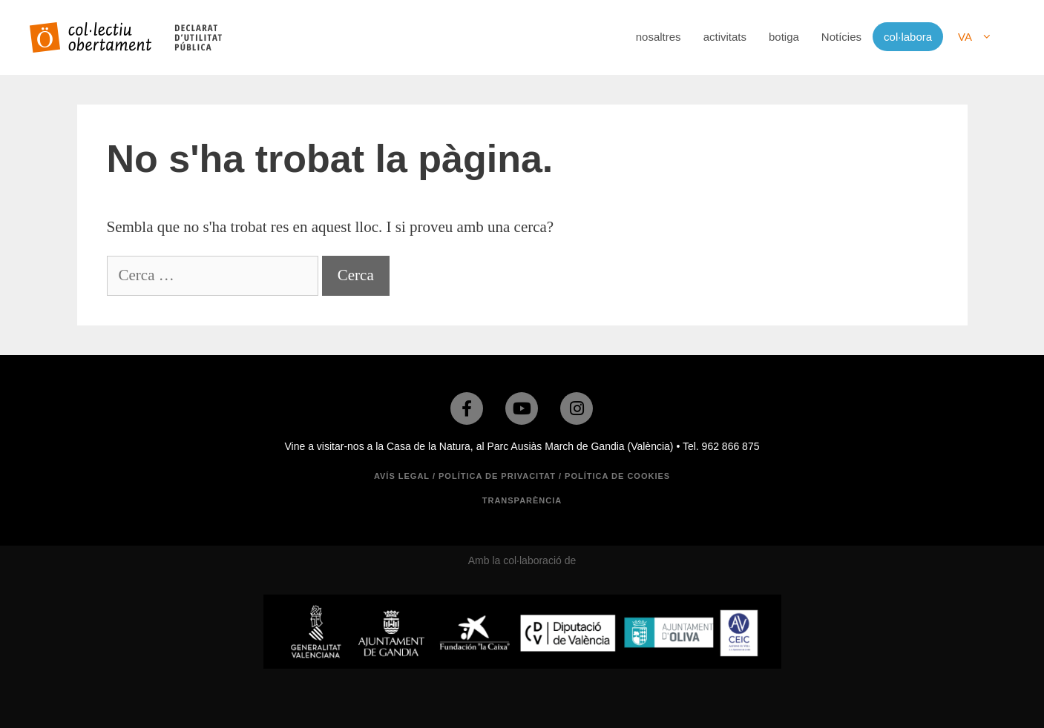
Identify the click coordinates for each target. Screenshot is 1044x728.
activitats (724, 36)
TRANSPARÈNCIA (522, 500)
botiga (784, 36)
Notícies (841, 36)
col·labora (908, 36)
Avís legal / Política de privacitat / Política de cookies (522, 475)
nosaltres (658, 36)
